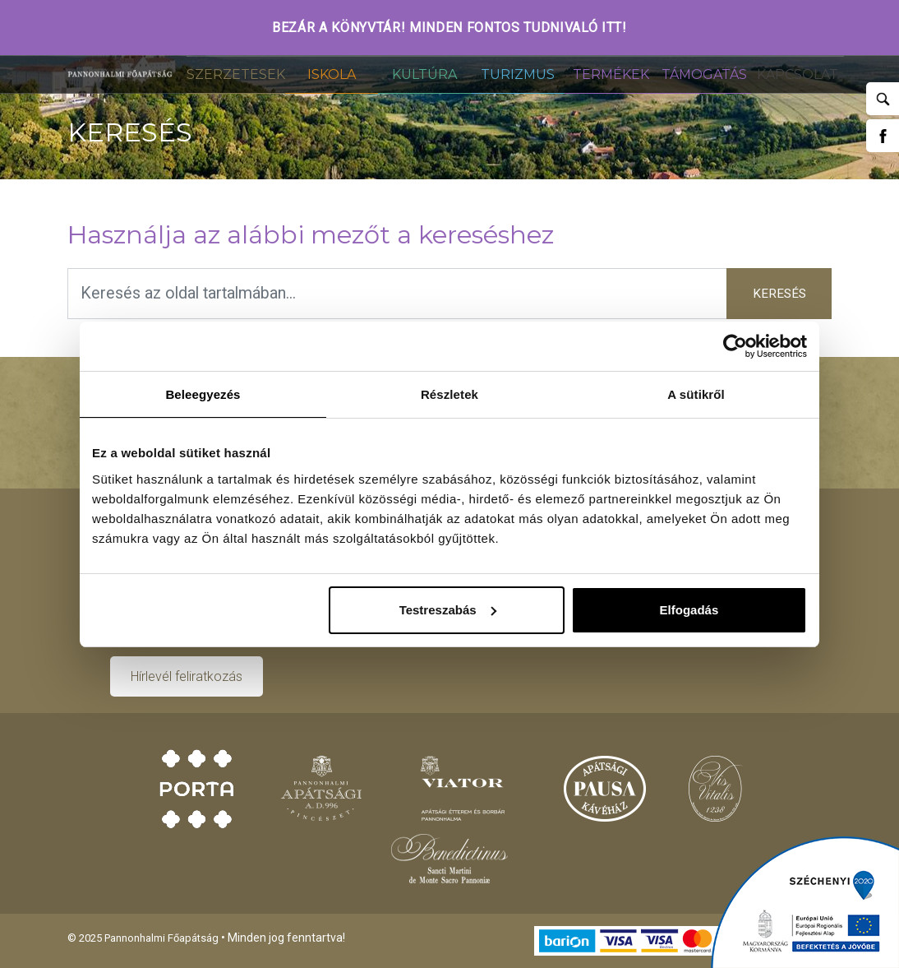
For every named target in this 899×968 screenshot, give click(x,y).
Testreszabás (447, 610)
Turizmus (518, 74)
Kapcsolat (797, 74)
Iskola (331, 74)
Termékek (611, 74)
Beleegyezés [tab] (202, 394)
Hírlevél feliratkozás (186, 676)
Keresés (779, 293)
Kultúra (424, 74)
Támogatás (704, 74)
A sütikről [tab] (696, 394)
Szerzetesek (236, 74)
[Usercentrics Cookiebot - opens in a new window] (735, 346)
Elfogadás (689, 610)
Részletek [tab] (449, 394)
